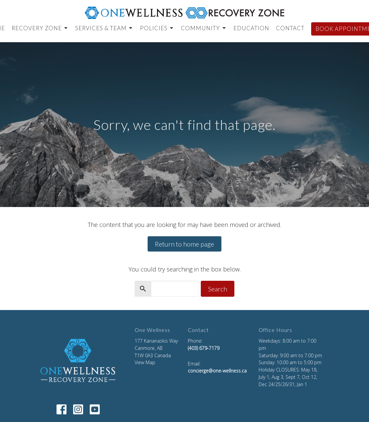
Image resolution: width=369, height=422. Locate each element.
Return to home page (184, 244)
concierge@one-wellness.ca (217, 371)
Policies (157, 28)
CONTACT (290, 28)
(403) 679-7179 (203, 348)
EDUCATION (251, 28)
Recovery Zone (40, 28)
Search (217, 289)
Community (204, 28)
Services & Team (104, 28)
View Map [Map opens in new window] (145, 362)
